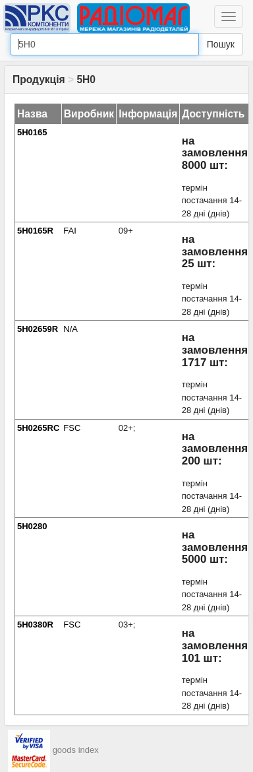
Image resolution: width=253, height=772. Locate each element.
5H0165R (35, 231)
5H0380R (35, 624)
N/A (70, 329)
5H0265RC (38, 428)
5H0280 (32, 526)
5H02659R (37, 329)
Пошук (221, 44)
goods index (76, 750)
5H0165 (32, 132)
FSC (71, 428)
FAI (69, 231)
